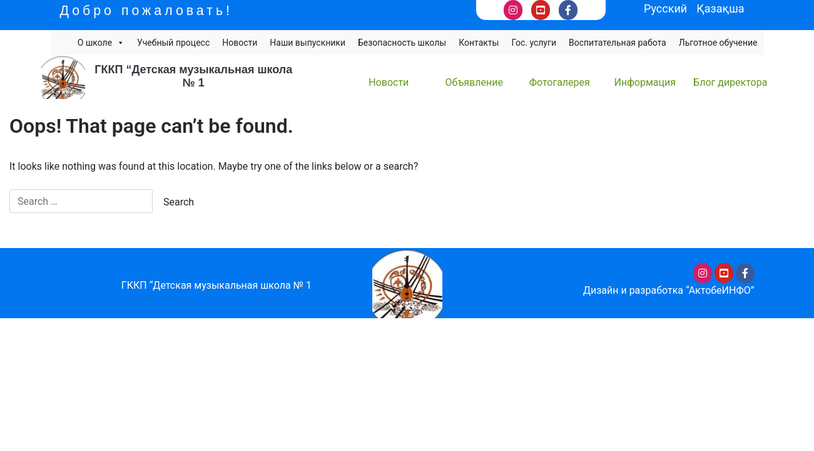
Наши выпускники (307, 43)
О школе (101, 43)
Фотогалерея (559, 82)
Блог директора (730, 82)
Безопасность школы (402, 43)
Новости (239, 43)
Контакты (479, 43)
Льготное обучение (718, 43)
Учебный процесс (173, 43)
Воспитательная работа (617, 43)
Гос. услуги (533, 43)
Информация (645, 82)
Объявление (474, 82)
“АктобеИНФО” (720, 290)
